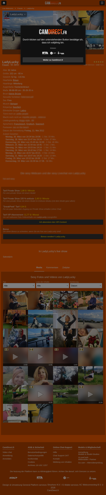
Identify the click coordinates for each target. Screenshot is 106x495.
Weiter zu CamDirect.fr (53, 60)
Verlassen (53, 48)
